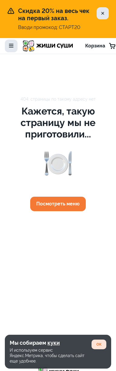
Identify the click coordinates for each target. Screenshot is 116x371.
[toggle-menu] (11, 46)
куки (53, 343)
